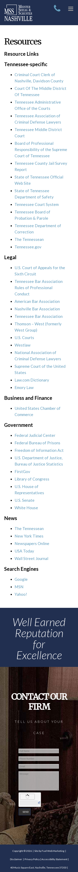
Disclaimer (16, 859)
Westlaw (23, 345)
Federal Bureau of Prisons (37, 442)
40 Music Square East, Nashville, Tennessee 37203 (38, 867)
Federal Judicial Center (35, 435)
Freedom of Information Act (39, 450)
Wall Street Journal (31, 558)
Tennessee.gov (28, 246)
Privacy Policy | (33, 859)
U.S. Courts (24, 337)
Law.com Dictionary (32, 380)
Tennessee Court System (37, 204)
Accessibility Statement (54, 859)
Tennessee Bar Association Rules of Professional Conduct (39, 287)
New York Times (29, 536)
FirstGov (22, 471)
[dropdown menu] (70, 7)
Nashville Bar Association (37, 308)
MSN (19, 586)
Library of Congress (32, 479)
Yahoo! (21, 594)
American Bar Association (37, 301)
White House (26, 507)
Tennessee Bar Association (39, 316)
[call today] (57, 6)
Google (21, 579)
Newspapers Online (32, 543)
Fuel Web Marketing (53, 850)
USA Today (24, 551)
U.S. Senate (25, 500)
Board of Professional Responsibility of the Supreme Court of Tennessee (41, 149)
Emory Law (24, 387)
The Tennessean (29, 239)
